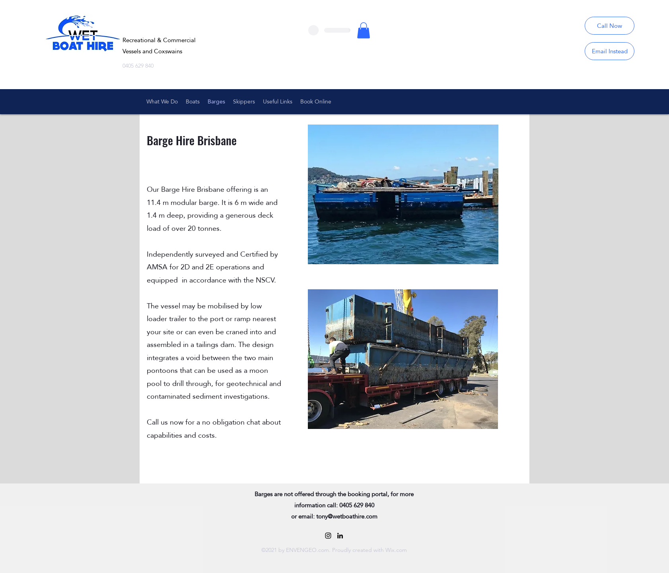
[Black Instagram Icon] (328, 536)
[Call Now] (609, 26)
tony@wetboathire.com (346, 516)
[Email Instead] (609, 51)
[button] (363, 30)
